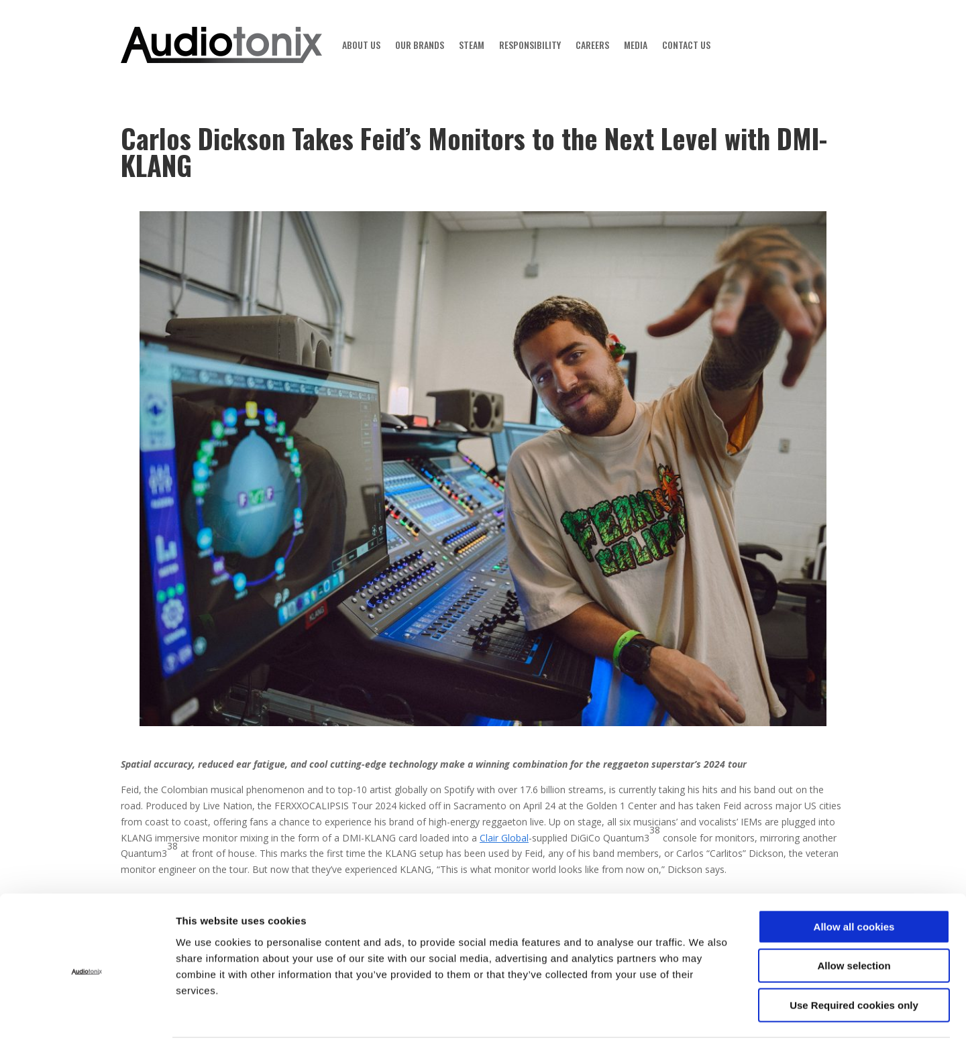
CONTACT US (686, 45)
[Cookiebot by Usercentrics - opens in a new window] (87, 1024)
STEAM (471, 45)
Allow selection (853, 925)
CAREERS (592, 45)
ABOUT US (361, 45)
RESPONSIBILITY (530, 45)
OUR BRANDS (419, 45)
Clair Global (504, 837)
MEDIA (635, 45)
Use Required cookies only (854, 964)
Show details (715, 1023)
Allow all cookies (854, 886)
